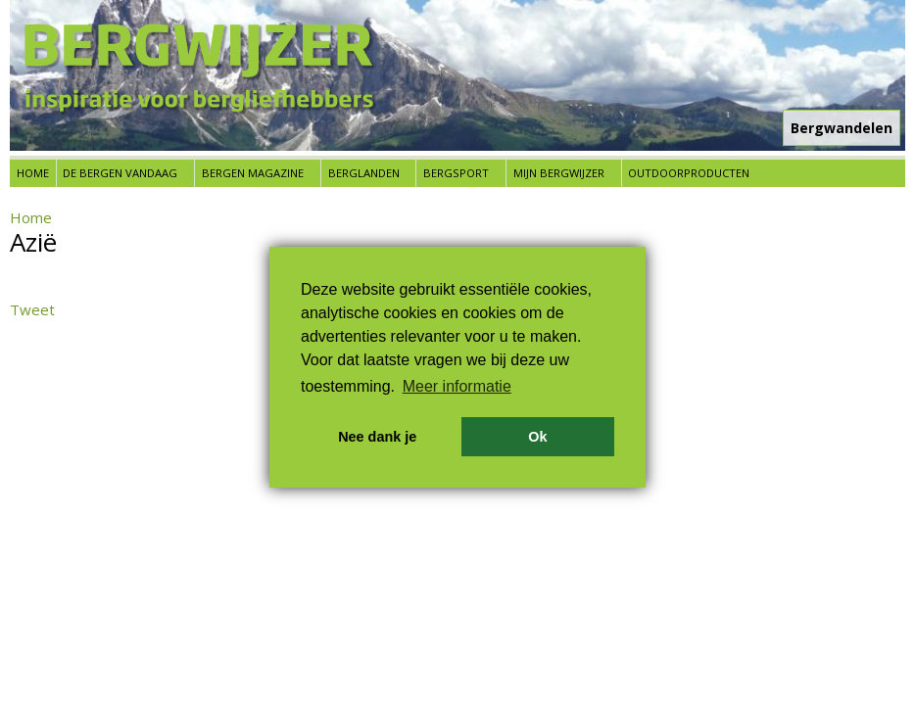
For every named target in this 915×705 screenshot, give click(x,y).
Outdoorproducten (688, 172)
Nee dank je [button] (377, 437)
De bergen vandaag (120, 172)
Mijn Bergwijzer (558, 172)
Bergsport (456, 172)
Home (33, 172)
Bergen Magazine (253, 172)
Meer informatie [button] (457, 386)
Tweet (32, 309)
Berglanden (364, 172)
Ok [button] (537, 437)
